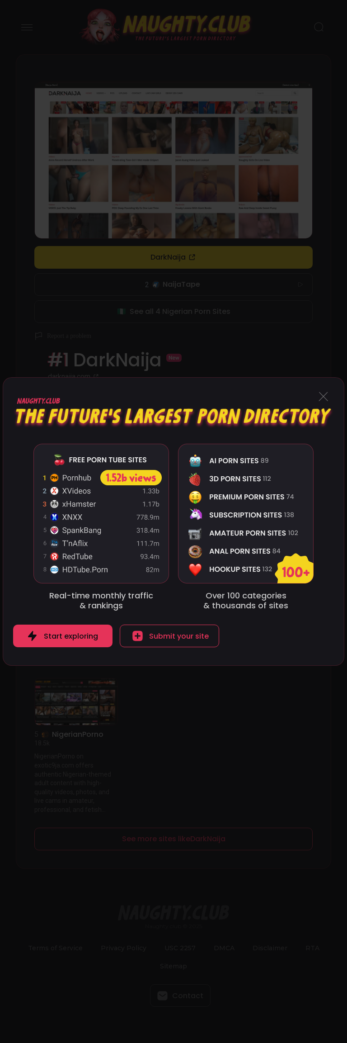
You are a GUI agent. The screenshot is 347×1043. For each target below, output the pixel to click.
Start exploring (71, 636)
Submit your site (179, 636)
